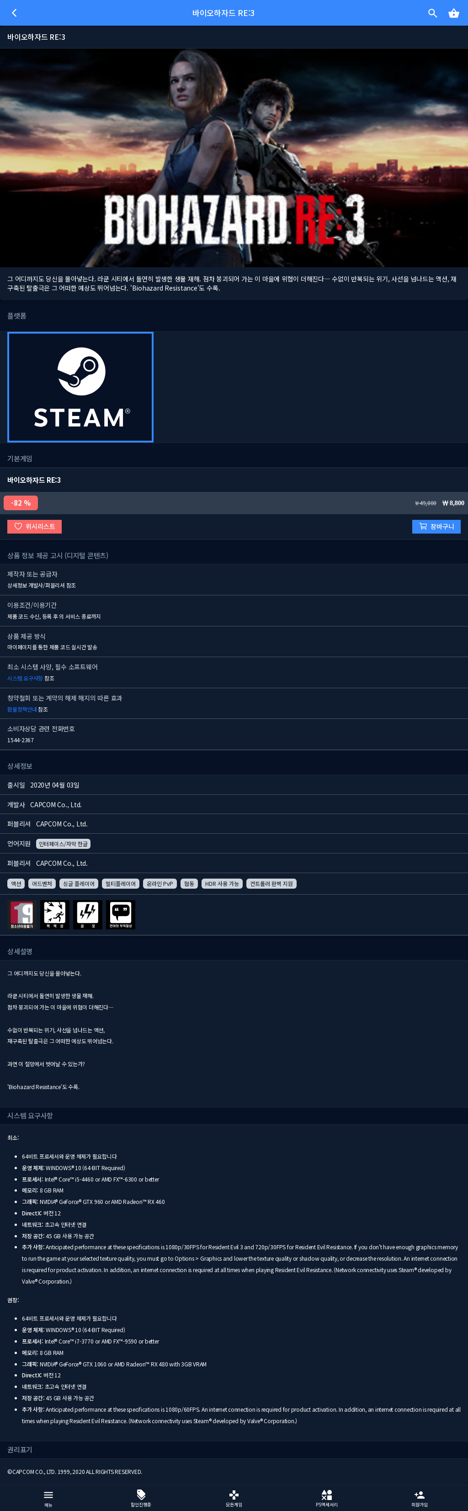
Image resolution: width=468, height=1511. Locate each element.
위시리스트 (34, 526)
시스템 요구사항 (25, 678)
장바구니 (436, 526)
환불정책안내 (22, 709)
